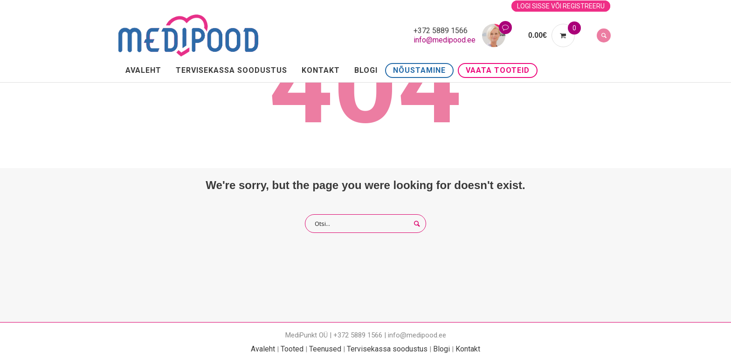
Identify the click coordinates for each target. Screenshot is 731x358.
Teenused (325, 348)
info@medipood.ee (445, 39)
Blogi (441, 348)
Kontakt (467, 348)
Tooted (292, 348)
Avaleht (263, 348)
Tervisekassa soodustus (387, 348)
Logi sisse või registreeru (561, 6)
